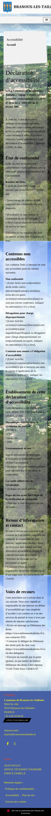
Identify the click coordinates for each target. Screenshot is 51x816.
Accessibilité (12, 795)
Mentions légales (13, 782)
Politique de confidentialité (19, 788)
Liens (7, 759)
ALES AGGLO (12, 765)
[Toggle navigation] (46, 20)
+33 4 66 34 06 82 (13, 716)
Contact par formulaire (17, 720)
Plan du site (28, 795)
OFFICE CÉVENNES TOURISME (23, 769)
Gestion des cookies (15, 801)
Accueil (11, 44)
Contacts (9, 695)
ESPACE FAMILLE (15, 773)
